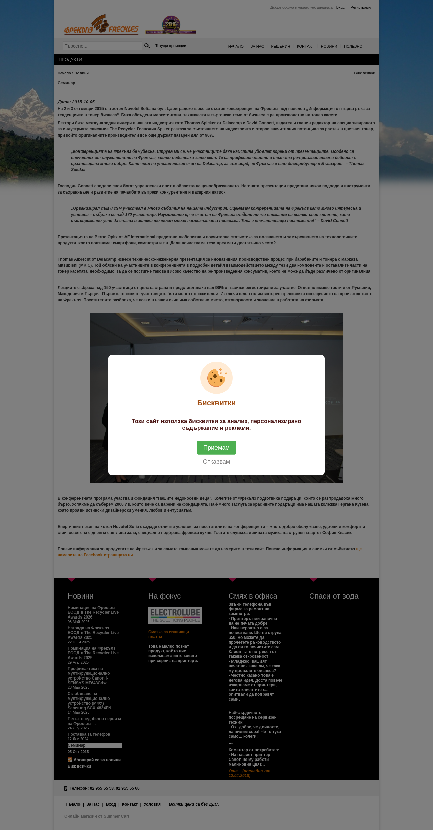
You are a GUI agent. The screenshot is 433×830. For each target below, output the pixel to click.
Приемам (216, 447)
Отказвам (216, 461)
